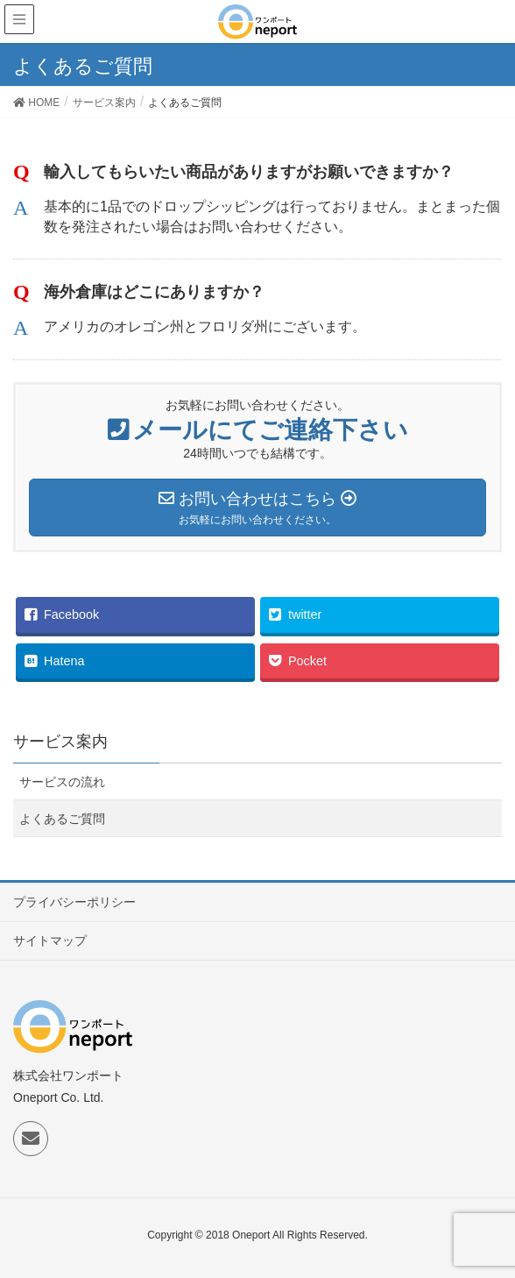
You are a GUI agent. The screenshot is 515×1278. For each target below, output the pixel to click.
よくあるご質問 (62, 819)
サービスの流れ (62, 782)
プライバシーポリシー (74, 902)
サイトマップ (50, 941)
